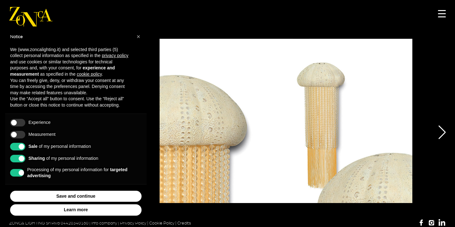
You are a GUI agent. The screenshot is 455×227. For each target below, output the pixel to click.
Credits (184, 223)
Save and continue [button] (75, 196)
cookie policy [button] (89, 74)
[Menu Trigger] (442, 13)
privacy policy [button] (115, 55)
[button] (437, 132)
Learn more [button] (76, 209)
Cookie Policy (161, 223)
